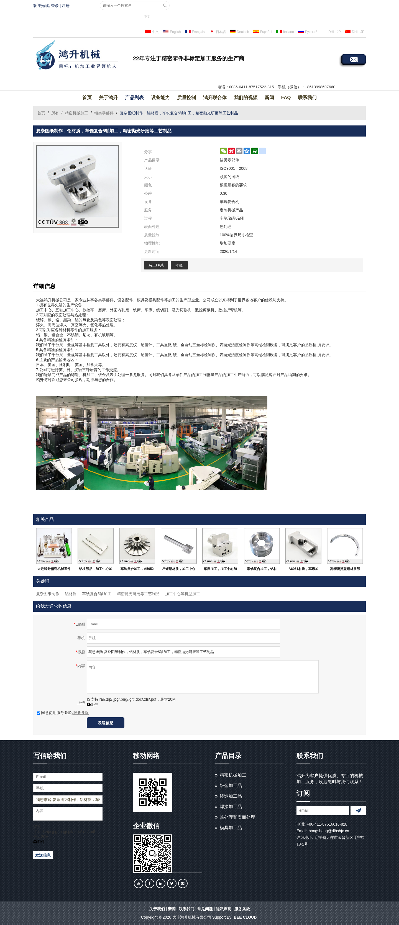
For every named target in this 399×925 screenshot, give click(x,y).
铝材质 (70, 594)
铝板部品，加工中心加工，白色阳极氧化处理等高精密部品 (95, 570)
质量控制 (186, 97)
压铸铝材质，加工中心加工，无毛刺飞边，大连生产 (178, 570)
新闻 (269, 97)
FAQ (286, 97)
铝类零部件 (104, 113)
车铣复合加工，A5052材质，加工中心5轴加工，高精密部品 (137, 570)
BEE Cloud (245, 917)
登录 (55, 5)
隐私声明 (223, 909)
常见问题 (205, 909)
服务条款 (81, 712)
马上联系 (156, 265)
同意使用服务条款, (63, 712)
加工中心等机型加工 (182, 594)
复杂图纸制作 (47, 594)
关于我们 (157, 909)
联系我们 (307, 97)
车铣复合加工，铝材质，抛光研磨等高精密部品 (261, 570)
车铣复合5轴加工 (96, 594)
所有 (55, 113)
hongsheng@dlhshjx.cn (329, 831)
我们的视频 (245, 97)
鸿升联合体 (215, 97)
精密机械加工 (76, 113)
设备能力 (160, 97)
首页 (87, 97)
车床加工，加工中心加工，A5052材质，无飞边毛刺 (220, 570)
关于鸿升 (108, 97)
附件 (92, 704)
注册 (66, 5)
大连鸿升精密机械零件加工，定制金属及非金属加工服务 (54, 570)
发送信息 (105, 723)
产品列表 (134, 97)
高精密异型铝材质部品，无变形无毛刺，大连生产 (345, 570)
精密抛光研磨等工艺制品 (138, 594)
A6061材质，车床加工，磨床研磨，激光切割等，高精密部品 (303, 570)
